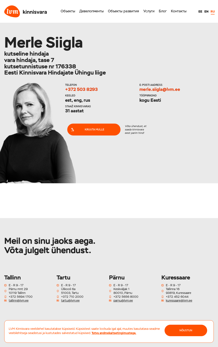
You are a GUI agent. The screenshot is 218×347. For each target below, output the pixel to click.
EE (200, 11)
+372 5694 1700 (21, 297)
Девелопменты (91, 11)
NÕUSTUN (185, 330)
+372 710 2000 (72, 297)
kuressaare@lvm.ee (179, 300)
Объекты (68, 11)
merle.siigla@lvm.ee (159, 89)
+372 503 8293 (81, 89)
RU (213, 11)
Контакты (178, 11)
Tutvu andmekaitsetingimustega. (114, 333)
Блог (163, 11)
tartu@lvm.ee (70, 300)
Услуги (149, 11)
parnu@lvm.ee (123, 300)
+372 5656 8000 (125, 297)
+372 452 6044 (177, 297)
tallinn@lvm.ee (19, 300)
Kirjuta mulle (87, 129)
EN (206, 11)
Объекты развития (123, 11)
